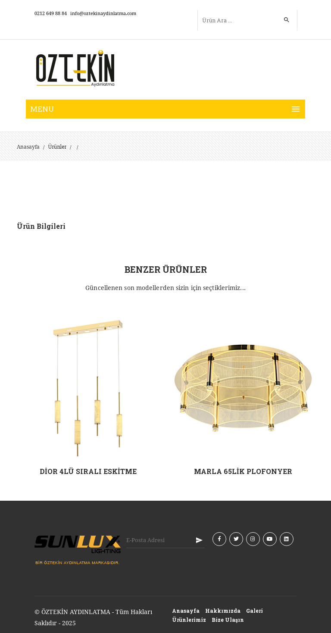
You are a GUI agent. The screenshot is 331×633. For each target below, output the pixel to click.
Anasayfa (28, 147)
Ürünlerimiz (189, 619)
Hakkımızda (222, 610)
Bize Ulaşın (228, 619)
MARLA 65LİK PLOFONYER (243, 471)
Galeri (254, 610)
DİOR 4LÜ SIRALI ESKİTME (88, 471)
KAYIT (199, 540)
